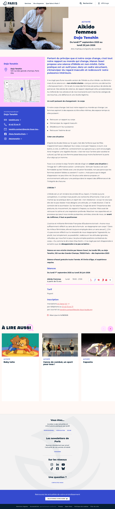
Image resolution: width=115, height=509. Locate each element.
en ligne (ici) (62, 304)
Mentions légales (22, 506)
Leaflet (22, 101)
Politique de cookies (81, 506)
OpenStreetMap (32, 101)
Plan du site (95, 506)
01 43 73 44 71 (67, 307)
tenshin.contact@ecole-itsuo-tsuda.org (76, 310)
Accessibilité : (43, 506)
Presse (60, 506)
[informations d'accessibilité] (100, 280)
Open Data (68, 506)
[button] (22, 89)
